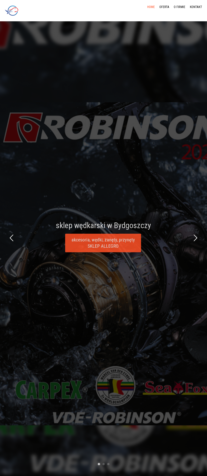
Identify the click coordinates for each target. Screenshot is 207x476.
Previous (12, 238)
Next (194, 238)
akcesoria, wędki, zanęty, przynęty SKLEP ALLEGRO (103, 244)
